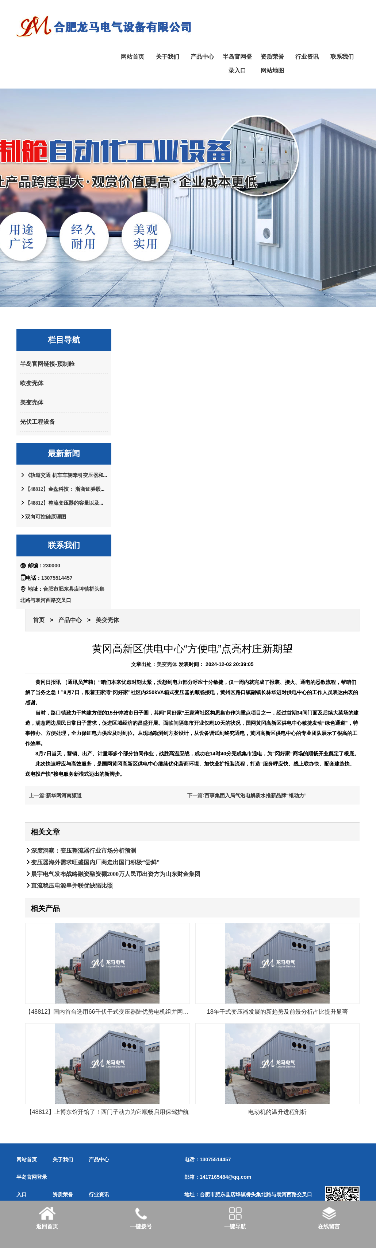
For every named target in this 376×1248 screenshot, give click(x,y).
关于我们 (167, 57)
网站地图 (272, 70)
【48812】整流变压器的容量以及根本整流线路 (77, 502)
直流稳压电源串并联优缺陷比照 (72, 885)
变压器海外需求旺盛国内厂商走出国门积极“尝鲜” (95, 862)
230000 (51, 565)
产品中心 (202, 57)
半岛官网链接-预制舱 (47, 364)
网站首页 (132, 57)
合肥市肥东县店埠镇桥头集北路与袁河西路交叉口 (256, 1194)
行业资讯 (307, 57)
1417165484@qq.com (225, 1177)
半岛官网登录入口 (237, 64)
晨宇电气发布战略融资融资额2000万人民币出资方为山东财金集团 (115, 874)
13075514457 (57, 578)
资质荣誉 (272, 57)
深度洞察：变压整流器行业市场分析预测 (83, 850)
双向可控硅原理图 (45, 516)
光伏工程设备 (37, 422)
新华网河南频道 (64, 795)
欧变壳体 (31, 383)
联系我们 (342, 57)
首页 (39, 620)
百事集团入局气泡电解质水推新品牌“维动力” (255, 795)
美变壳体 (31, 402)
